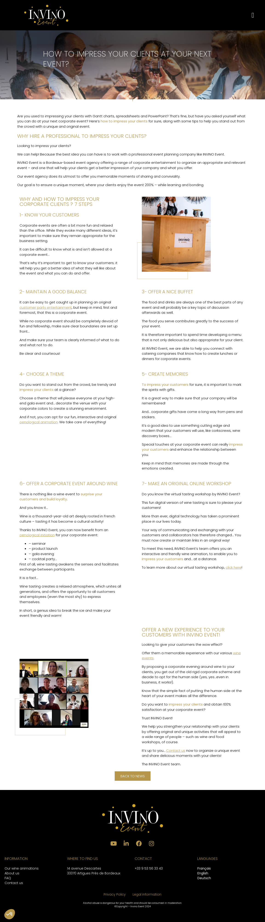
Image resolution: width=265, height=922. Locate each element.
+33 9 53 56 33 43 (149, 868)
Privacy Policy (115, 894)
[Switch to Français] (204, 868)
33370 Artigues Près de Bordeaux (93, 873)
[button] (253, 15)
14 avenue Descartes (84, 868)
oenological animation (39, 422)
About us (12, 873)
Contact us (175, 750)
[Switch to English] (204, 873)
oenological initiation (37, 535)
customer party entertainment (46, 307)
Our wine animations (22, 868)
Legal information (147, 894)
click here (234, 567)
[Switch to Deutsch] (204, 878)
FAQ (8, 878)
